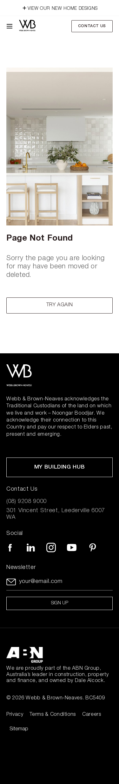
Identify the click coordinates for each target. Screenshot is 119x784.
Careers (91, 714)
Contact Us (92, 26)
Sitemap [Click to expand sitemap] (19, 729)
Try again (59, 305)
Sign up (59, 603)
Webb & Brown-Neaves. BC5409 (65, 698)
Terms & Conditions (53, 714)
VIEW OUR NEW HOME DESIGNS (59, 7)
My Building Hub (59, 467)
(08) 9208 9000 (26, 502)
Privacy (14, 714)
